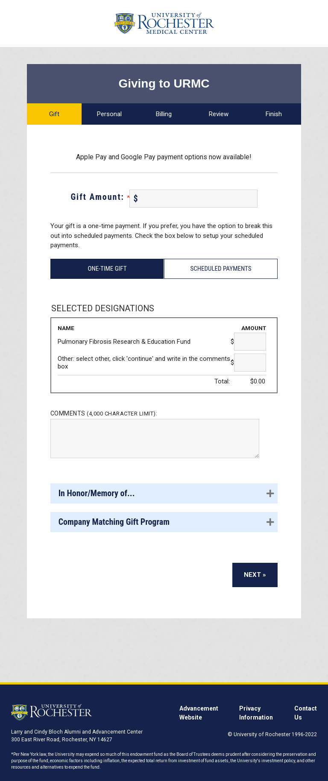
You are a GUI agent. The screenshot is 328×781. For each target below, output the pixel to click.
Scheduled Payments (220, 268)
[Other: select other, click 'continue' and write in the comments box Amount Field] (250, 362)
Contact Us (305, 713)
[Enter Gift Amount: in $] (193, 199)
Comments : (104, 413)
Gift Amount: (99, 197)
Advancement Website (198, 713)
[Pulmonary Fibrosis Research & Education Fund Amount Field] (250, 342)
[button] (164, 493)
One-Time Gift (107, 268)
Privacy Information (256, 713)
